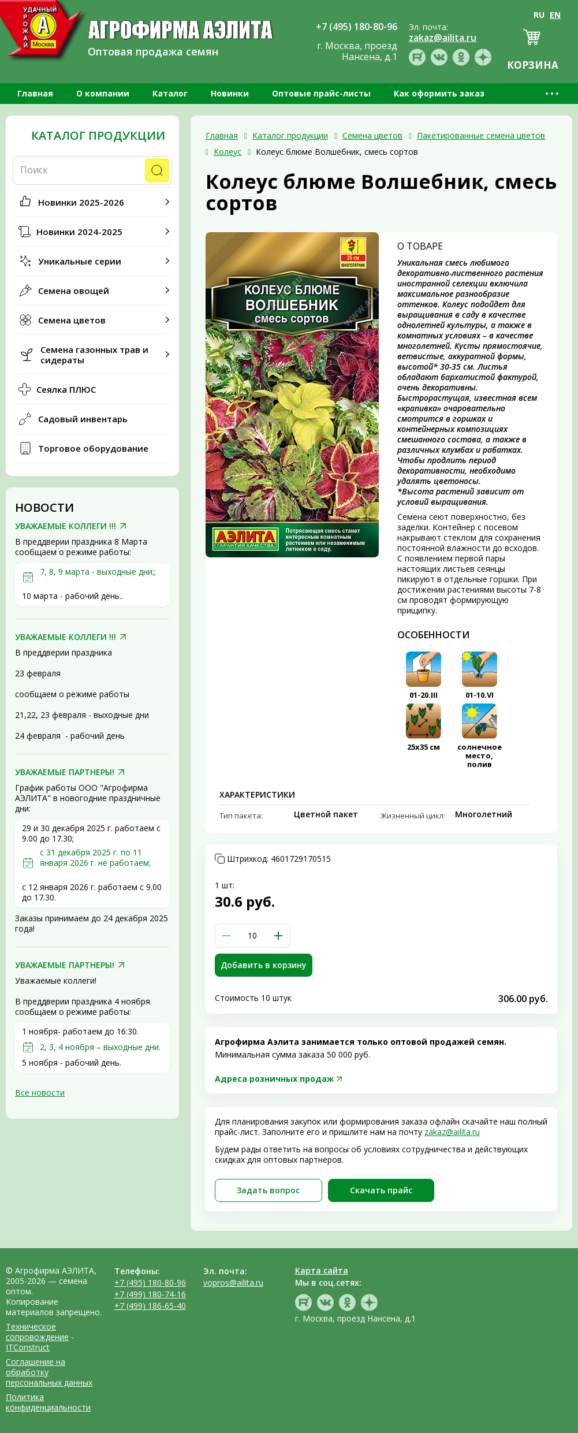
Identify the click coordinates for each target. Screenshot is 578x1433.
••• (553, 93)
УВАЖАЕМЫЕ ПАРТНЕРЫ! (64, 772)
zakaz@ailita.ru (452, 1131)
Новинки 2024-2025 (79, 231)
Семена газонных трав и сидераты (94, 355)
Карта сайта (321, 1270)
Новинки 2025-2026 (81, 202)
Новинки (230, 93)
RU (539, 14)
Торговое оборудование (93, 448)
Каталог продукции (98, 135)
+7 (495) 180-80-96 (150, 1282)
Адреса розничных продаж (274, 1078)
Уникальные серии (79, 261)
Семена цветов (72, 320)
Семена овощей (73, 290)
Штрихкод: (279, 859)
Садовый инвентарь (83, 419)
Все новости (40, 1092)
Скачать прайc (381, 1190)
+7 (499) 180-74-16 (150, 1294)
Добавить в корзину (264, 964)
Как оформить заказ (439, 93)
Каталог (170, 93)
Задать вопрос (268, 1190)
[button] (278, 935)
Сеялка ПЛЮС (66, 389)
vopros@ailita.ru (233, 1282)
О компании (102, 93)
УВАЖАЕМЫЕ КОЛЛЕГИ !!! (65, 526)
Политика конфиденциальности (48, 1402)
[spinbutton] (252, 935)
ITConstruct (28, 1347)
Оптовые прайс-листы (321, 93)
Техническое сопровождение (37, 1331)
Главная (35, 93)
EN (555, 14)
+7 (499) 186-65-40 (150, 1305)
